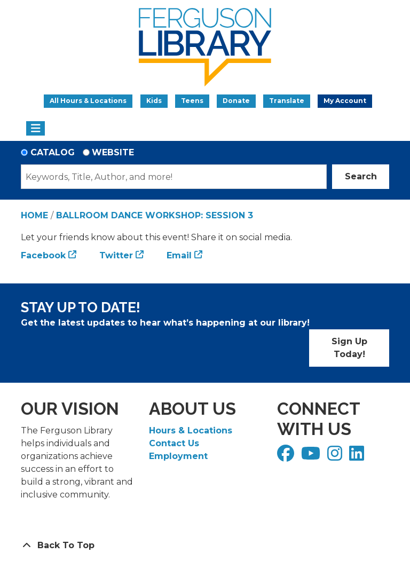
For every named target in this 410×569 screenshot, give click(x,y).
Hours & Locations (190, 430)
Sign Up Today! (349, 347)
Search (361, 176)
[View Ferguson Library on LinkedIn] (358, 457)
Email (179, 255)
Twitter (116, 255)
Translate (286, 101)
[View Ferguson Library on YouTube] (312, 457)
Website (113, 152)
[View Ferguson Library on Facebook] (287, 457)
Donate (236, 101)
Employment (178, 456)
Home (34, 215)
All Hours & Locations (88, 101)
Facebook (43, 255)
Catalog (52, 152)
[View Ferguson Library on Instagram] (336, 457)
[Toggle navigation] (35, 128)
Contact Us (174, 443)
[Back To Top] (205, 545)
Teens (192, 101)
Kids (154, 101)
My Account (345, 101)
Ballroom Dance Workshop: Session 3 (154, 215)
